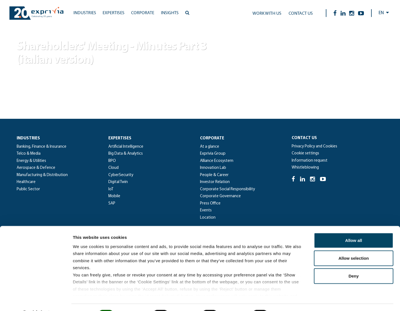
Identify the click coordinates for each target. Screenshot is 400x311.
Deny (354, 261)
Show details (291, 300)
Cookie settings (305, 153)
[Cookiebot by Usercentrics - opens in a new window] (36, 300)
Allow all (353, 225)
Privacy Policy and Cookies (314, 146)
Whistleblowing (305, 168)
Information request (310, 161)
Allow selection (353, 243)
